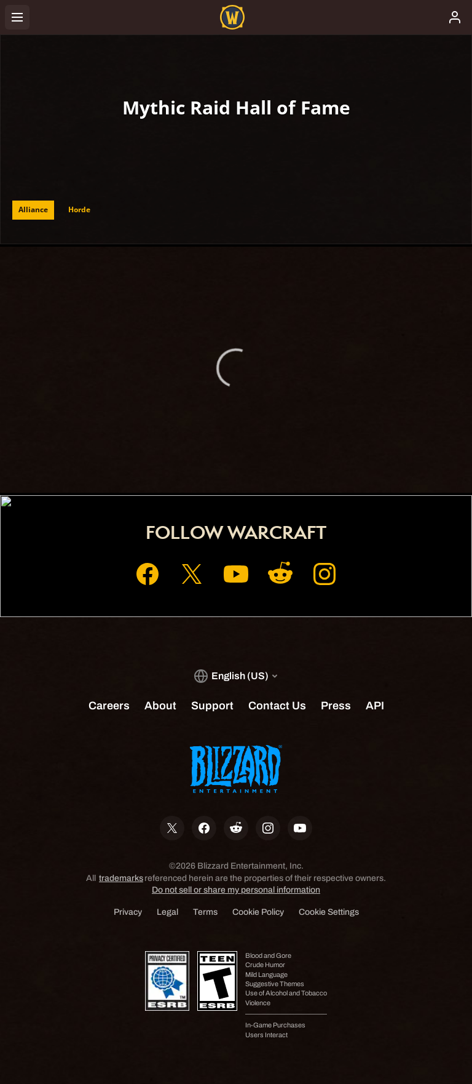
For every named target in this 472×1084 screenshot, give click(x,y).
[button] (150, 141)
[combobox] (150, 141)
